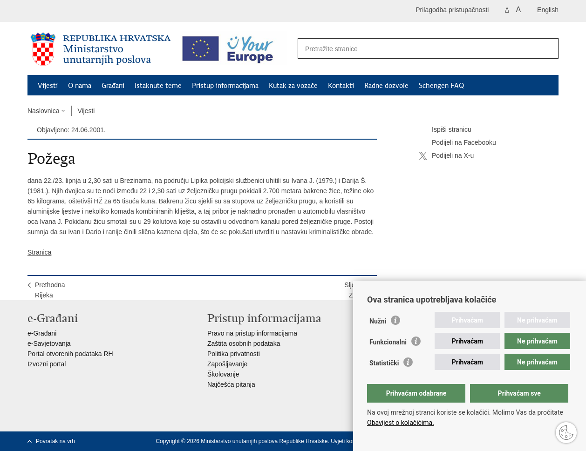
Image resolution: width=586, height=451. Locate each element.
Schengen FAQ (441, 85)
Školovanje (223, 374)
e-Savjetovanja (49, 343)
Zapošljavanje (227, 364)
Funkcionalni (388, 342)
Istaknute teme (158, 85)
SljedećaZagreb (356, 290)
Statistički (384, 363)
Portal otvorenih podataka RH (70, 353)
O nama (79, 85)
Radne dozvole (386, 85)
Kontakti (341, 85)
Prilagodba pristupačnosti (452, 9)
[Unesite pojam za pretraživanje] (418, 48)
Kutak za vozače (293, 85)
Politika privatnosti (233, 353)
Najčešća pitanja (231, 384)
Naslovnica (43, 110)
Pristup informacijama (225, 85)
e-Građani (41, 333)
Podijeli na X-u (446, 156)
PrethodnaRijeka (50, 290)
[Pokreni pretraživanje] (546, 49)
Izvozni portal (46, 364)
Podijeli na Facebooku (457, 143)
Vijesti (48, 85)
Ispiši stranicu (445, 130)
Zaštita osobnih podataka (243, 343)
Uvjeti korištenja (350, 441)
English (548, 9)
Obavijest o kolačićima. (400, 422)
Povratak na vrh (55, 441)
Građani (113, 85)
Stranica (39, 252)
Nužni (377, 321)
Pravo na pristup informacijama (252, 333)
